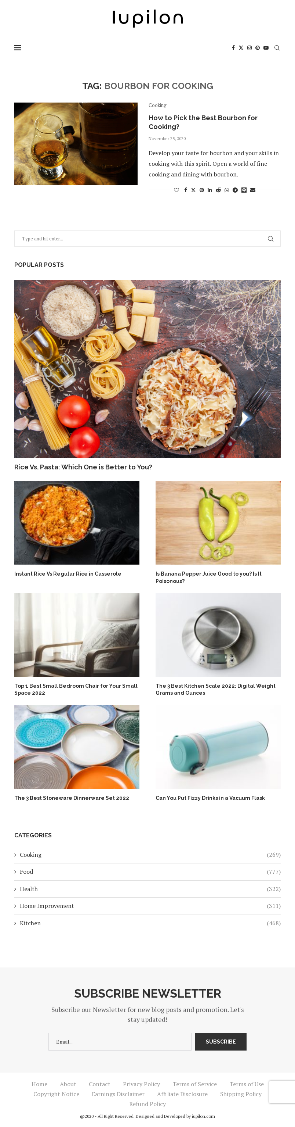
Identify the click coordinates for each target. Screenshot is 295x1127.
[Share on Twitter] (193, 189)
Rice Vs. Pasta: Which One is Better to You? (83, 467)
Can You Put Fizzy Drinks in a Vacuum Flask (210, 798)
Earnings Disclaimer (118, 1094)
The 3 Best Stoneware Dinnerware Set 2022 (71, 798)
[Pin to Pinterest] (202, 189)
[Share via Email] (252, 189)
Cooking (150, 855)
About (68, 1084)
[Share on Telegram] (235, 189)
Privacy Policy (141, 1084)
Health (150, 889)
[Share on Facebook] (185, 189)
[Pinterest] (257, 47)
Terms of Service (194, 1084)
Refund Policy (147, 1104)
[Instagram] (249, 47)
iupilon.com (203, 1116)
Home (39, 1084)
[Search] (277, 47)
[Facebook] (233, 47)
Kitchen (150, 923)
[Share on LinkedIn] (210, 189)
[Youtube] (266, 47)
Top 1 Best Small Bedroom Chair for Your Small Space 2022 (76, 689)
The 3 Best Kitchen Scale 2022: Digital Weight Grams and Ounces (216, 689)
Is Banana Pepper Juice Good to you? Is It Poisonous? (209, 577)
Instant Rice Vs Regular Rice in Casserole (67, 574)
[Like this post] (176, 189)
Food (150, 871)
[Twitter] (241, 47)
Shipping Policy (241, 1094)
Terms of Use (246, 1084)
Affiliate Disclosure (182, 1094)
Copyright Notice (56, 1094)
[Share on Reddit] (218, 189)
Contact (99, 1084)
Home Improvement (150, 906)
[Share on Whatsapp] (227, 189)
